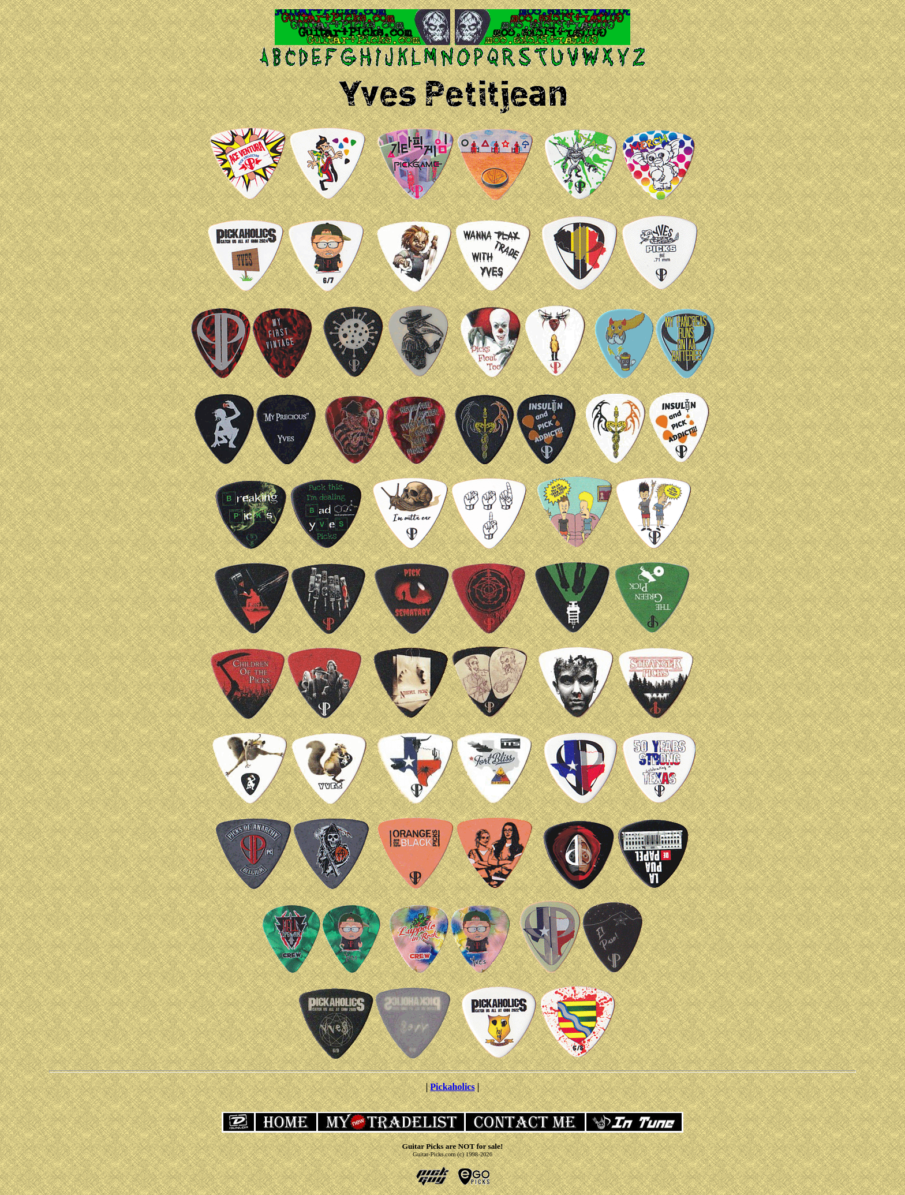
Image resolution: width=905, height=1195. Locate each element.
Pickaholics (452, 1087)
